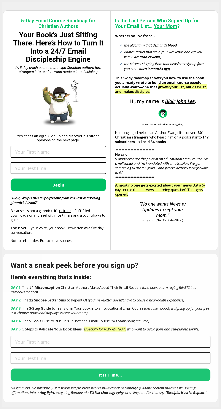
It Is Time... (110, 375)
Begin (58, 185)
